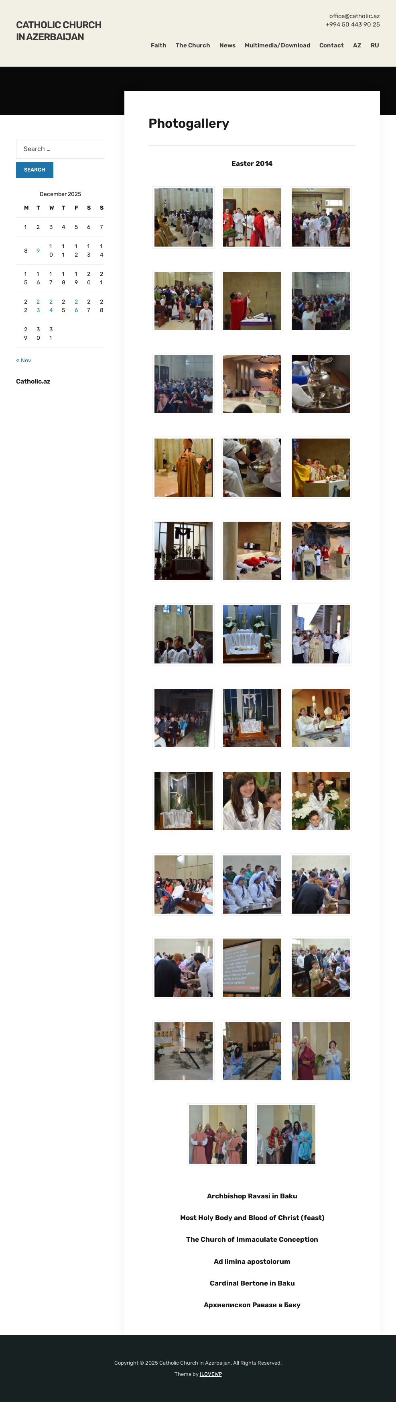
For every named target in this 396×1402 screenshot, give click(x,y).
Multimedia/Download (277, 45)
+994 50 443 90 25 (353, 24)
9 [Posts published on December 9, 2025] (38, 250)
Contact (331, 45)
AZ (357, 45)
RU (375, 45)
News (227, 45)
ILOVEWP (211, 1374)
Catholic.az (33, 381)
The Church (193, 45)
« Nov (23, 360)
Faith (159, 45)
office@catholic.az (354, 16)
